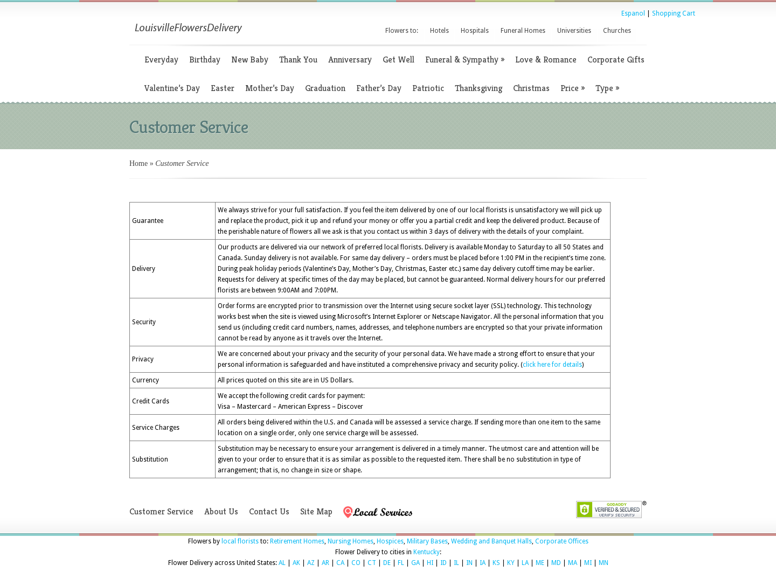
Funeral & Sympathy (464, 59)
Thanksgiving (478, 88)
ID (443, 563)
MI (588, 563)
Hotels (439, 30)
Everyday (161, 59)
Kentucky (426, 552)
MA (572, 563)
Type (607, 88)
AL (282, 563)
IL (456, 563)
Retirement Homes (297, 541)
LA (525, 563)
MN (603, 563)
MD (556, 563)
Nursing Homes (350, 541)
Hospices (390, 541)
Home (138, 163)
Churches (617, 30)
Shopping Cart (673, 13)
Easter (222, 88)
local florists (240, 541)
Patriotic (428, 88)
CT (372, 563)
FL (401, 563)
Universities (574, 30)
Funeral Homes (523, 30)
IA (483, 563)
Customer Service (161, 511)
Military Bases (427, 541)
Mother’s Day (269, 88)
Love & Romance (546, 59)
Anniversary (350, 59)
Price (572, 88)
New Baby (249, 59)
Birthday (204, 59)
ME (540, 563)
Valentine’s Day (172, 88)
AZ (311, 563)
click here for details (552, 364)
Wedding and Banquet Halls (491, 541)
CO (356, 563)
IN (469, 563)
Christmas (531, 88)
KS (496, 563)
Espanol (633, 13)
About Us (221, 511)
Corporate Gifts (616, 59)
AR (325, 563)
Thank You (298, 59)
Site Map (316, 511)
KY (511, 563)
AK (296, 563)
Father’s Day (378, 88)
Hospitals (475, 30)
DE (387, 563)
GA (415, 563)
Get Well (398, 59)
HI (430, 563)
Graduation (325, 88)
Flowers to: (401, 30)
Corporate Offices (561, 541)
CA (340, 563)
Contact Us (269, 511)
